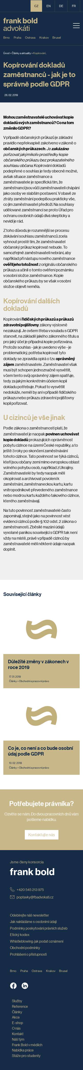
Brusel (56, 37)
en (48, 6)
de (61, 6)
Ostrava (30, 37)
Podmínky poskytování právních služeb (39, 928)
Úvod (6, 53)
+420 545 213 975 (27, 889)
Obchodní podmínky (25, 947)
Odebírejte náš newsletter (29, 915)
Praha (17, 37)
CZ (36, 6)
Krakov (44, 37)
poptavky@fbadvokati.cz (32, 897)
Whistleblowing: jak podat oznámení (36, 941)
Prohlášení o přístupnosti (28, 954)
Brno (6, 37)
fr (74, 6)
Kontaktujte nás (41, 834)
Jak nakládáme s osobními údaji (33, 921)
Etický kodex (19, 934)
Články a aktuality (21, 53)
